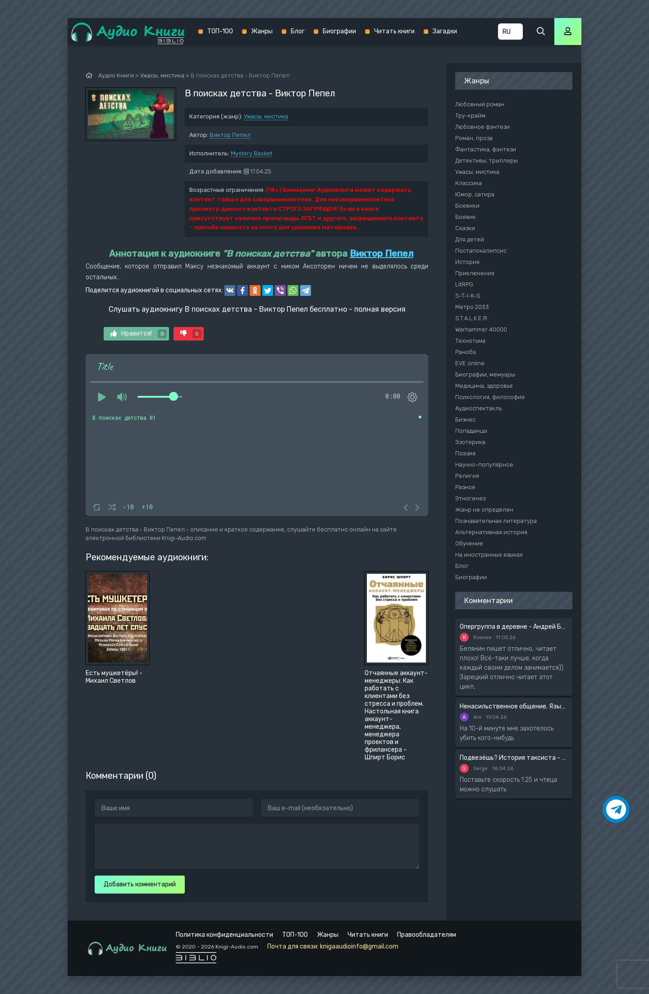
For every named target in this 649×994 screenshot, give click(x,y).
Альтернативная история (491, 532)
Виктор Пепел (230, 135)
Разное (465, 487)
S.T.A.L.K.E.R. (472, 318)
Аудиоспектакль (478, 408)
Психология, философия (490, 397)
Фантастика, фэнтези (485, 149)
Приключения (474, 273)
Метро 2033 (472, 307)
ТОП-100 (220, 31)
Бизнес (465, 419)
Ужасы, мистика (266, 116)
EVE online (469, 363)
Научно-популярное (484, 464)
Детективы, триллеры (486, 160)
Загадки (445, 31)
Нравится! (138, 333)
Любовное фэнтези (482, 126)
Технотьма (470, 340)
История (467, 262)
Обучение (469, 543)
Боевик (465, 216)
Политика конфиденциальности (224, 935)
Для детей (469, 239)
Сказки (465, 228)
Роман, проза (474, 138)
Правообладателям (426, 935)
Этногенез (470, 498)
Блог (298, 31)
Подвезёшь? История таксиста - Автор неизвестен (514, 758)
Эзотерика (470, 442)
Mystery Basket (251, 153)
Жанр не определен (484, 509)
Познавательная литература (496, 520)
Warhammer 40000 (481, 329)
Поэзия (465, 453)
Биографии (339, 31)
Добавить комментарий (140, 884)
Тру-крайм (470, 115)
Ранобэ (465, 352)
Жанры (262, 31)
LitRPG (464, 284)
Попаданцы (471, 430)
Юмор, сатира (474, 194)
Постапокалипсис (481, 250)
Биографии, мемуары (485, 374)
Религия (467, 475)
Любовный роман (479, 104)
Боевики (467, 205)
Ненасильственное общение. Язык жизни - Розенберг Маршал (514, 706)
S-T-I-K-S (467, 295)
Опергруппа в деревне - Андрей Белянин (514, 627)
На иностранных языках (489, 554)
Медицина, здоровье (484, 385)
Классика (468, 183)
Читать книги (394, 31)
